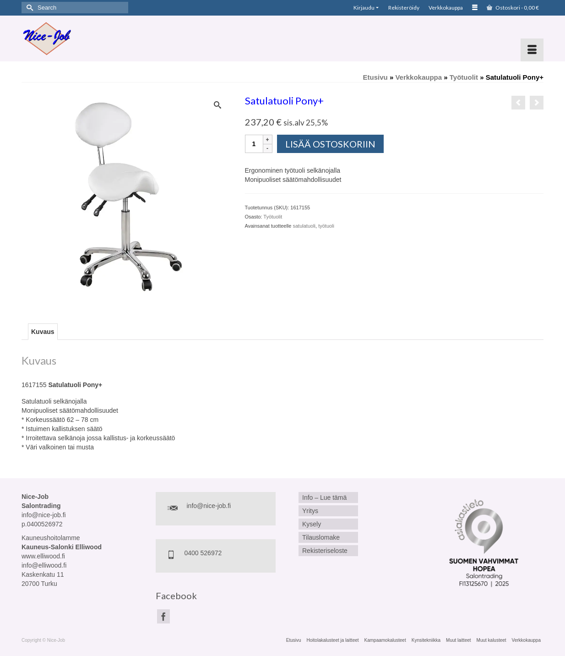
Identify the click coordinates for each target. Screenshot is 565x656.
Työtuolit (272, 216)
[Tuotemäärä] (254, 144)
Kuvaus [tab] (42, 331)
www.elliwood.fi (43, 556)
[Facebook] (163, 616)
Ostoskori (513, 7)
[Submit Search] (28, 7)
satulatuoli (304, 226)
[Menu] (532, 49)
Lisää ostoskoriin (330, 143)
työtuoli (326, 226)
